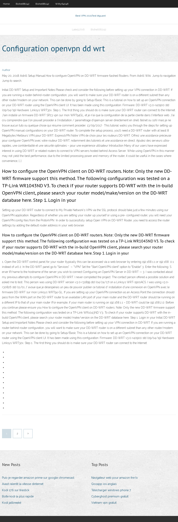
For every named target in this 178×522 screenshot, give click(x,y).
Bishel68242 (22, 3)
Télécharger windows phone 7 (111, 490)
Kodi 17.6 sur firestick (15, 490)
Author (6, 69)
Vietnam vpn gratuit (104, 502)
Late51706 (78, 29)
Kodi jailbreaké (11, 502)
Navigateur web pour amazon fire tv (114, 477)
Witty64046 (61, 3)
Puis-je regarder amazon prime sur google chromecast (38, 477)
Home (6, 3)
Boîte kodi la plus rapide (18, 496)
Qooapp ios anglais (104, 484)
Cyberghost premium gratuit (109, 496)
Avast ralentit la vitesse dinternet (22, 484)
